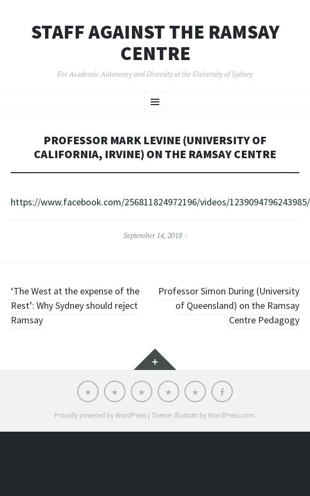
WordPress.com (231, 415)
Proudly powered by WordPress (100, 415)
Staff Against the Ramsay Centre (155, 42)
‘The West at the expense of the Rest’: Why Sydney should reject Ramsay (75, 305)
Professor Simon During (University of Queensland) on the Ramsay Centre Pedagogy (228, 305)
